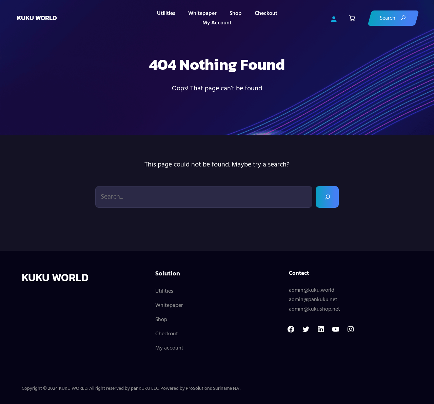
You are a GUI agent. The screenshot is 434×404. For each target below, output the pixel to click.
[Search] (393, 18)
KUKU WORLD (37, 18)
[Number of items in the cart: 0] (352, 18)
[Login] (333, 18)
